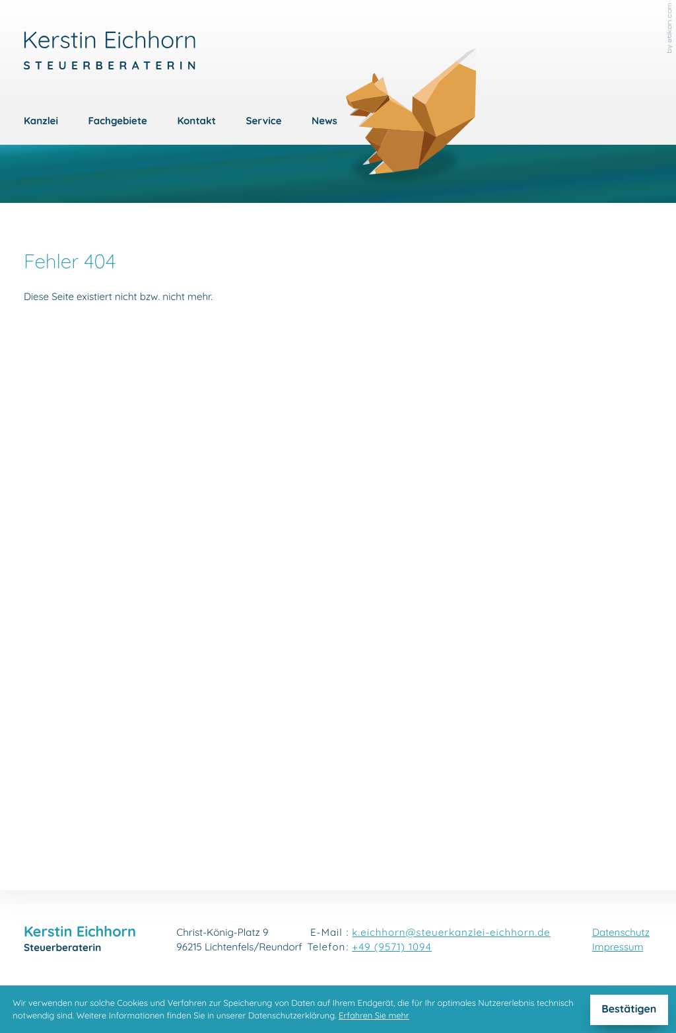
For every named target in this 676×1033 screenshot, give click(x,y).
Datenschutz (621, 933)
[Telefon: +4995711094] (392, 948)
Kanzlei (41, 122)
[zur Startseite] (109, 50)
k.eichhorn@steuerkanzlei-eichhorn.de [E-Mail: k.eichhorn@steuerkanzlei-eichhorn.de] (451, 933)
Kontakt (196, 122)
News (324, 122)
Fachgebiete (117, 122)
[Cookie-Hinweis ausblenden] (629, 1010)
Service (264, 122)
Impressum (617, 948)
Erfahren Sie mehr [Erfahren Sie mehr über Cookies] (374, 1016)
